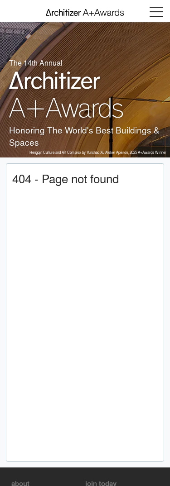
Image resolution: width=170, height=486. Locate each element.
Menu (156, 11)
